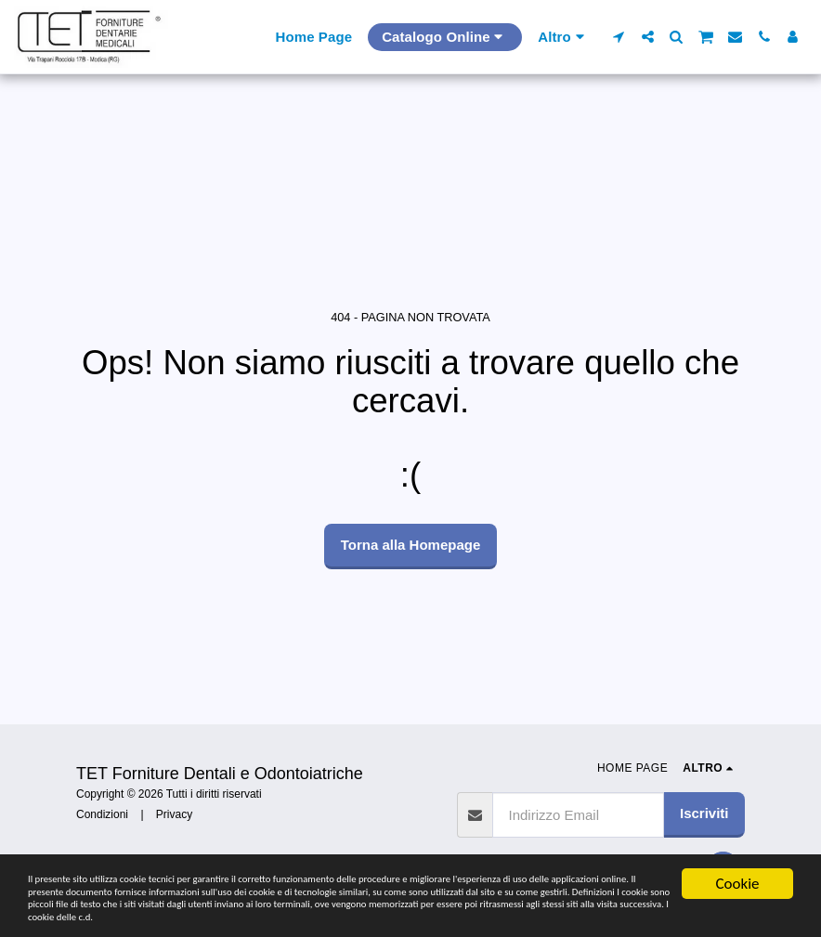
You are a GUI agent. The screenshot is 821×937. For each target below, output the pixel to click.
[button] (619, 37)
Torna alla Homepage (411, 545)
